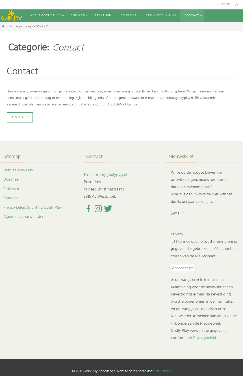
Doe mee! (11, 179)
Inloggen (223, 4)
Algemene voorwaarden (23, 217)
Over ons (10, 198)
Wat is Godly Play (18, 170)
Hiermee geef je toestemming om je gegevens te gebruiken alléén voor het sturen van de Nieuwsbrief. (204, 248)
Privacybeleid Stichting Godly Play (32, 207)
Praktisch (11, 189)
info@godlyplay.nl (111, 175)
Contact (22, 71)
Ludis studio (162, 371)
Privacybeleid (204, 338)
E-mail (177, 213)
